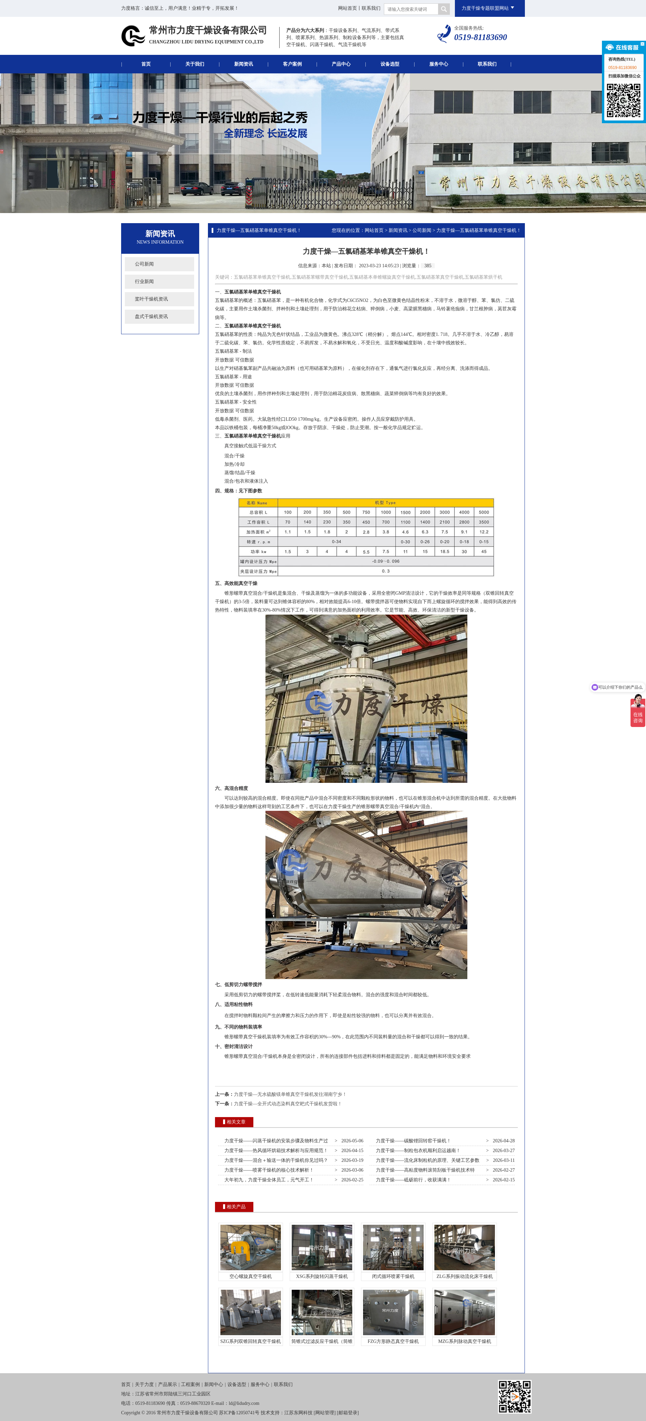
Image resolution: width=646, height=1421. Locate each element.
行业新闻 (144, 281)
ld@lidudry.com (244, 1403)
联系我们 (371, 8)
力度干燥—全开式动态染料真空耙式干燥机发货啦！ (288, 1103)
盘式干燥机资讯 (151, 316)
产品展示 (167, 1384)
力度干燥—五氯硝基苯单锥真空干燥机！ (259, 230)
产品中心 (341, 64)
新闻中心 (213, 1384)
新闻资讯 (243, 64)
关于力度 (144, 1384)
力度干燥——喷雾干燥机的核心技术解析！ (268, 1170)
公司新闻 (144, 264)
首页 (146, 64)
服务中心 (438, 64)
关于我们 (194, 64)
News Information (160, 242)
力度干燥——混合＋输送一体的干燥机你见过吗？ (275, 1160)
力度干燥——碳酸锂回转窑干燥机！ (412, 1140)
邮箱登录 (347, 1412)
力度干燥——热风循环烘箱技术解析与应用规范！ (275, 1150)
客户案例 (292, 64)
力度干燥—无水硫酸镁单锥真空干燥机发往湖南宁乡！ (290, 1094)
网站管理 (324, 1412)
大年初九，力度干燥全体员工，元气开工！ (268, 1179)
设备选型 (390, 64)
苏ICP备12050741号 (239, 1412)
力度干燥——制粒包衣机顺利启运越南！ (417, 1150)
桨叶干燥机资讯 (151, 299)
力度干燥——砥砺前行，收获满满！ (412, 1179)
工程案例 (190, 1384)
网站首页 (347, 8)
